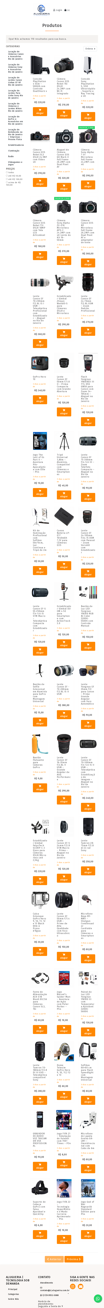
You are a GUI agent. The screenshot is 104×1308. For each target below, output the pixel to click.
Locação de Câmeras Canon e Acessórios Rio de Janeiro (16, 55)
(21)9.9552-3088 (49, 1295)
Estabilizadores (16, 145)
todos (10, 172)
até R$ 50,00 (13, 176)
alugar (40, 111)
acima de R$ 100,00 (13, 183)
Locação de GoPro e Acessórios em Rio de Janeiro (15, 120)
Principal (12, 1289)
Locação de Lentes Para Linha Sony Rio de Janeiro (15, 94)
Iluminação (13, 151)
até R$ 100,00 (14, 179)
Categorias (13, 1294)
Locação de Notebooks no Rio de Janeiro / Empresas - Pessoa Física (15, 135)
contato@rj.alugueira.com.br (55, 1289)
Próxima (74, 1259)
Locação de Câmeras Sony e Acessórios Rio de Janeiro (15, 68)
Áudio (11, 156)
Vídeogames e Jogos (15, 163)
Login (57, 10)
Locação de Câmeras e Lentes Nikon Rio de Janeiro (15, 107)
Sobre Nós (13, 1299)
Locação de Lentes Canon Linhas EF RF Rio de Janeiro (15, 81)
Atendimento (46, 1283)
